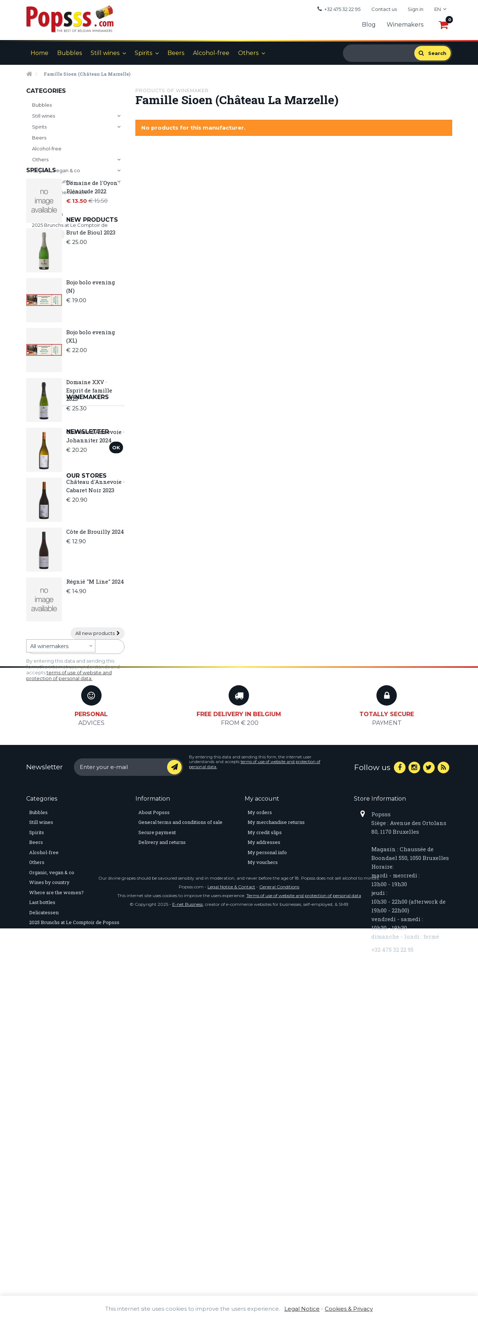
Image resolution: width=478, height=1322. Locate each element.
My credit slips (265, 1129)
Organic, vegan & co (56, 170)
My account (262, 1095)
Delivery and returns (162, 1139)
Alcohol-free (211, 53)
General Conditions (279, 1280)
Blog (369, 24)
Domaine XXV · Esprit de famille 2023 (89, 517)
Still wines (105, 53)
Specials (41, 257)
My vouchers (263, 1159)
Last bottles (45, 203)
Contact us (384, 9)
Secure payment (157, 1129)
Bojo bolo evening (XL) (90, 463)
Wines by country (52, 181)
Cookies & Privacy (349, 1308)
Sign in (415, 9)
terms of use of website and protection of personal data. (69, 874)
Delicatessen (47, 214)
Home (39, 53)
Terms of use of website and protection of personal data (303, 1289)
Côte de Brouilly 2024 (95, 658)
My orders (260, 1109)
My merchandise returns (276, 1119)
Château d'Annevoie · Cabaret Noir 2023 (95, 612)
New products (52, 346)
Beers (175, 53)
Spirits (143, 53)
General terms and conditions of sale (180, 1119)
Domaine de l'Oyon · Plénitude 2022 (93, 274)
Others (248, 53)
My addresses (264, 1139)
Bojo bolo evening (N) (90, 413)
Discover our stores (56, 916)
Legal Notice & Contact (231, 1280)
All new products (97, 760)
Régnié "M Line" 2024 (95, 708)
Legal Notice (302, 1308)
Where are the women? (60, 192)
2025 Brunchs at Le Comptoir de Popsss (70, 229)
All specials (45, 322)
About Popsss (154, 1109)
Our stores (46, 898)
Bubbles (69, 53)
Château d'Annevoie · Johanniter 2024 (95, 563)
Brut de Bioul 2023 (90, 359)
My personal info (267, 1149)
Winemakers (405, 24)
